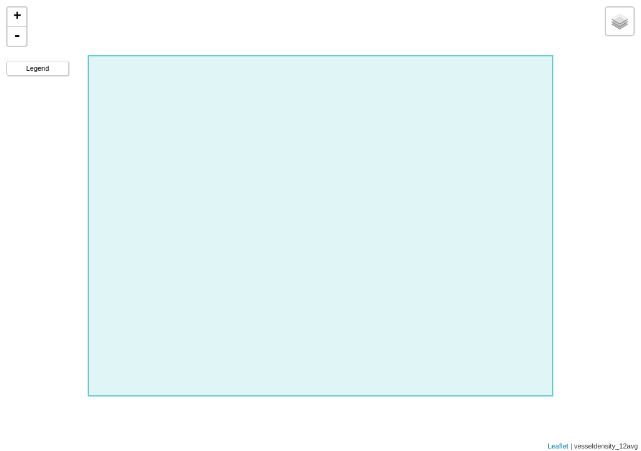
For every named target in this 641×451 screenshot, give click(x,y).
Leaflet (558, 446)
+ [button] (17, 17)
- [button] (17, 36)
